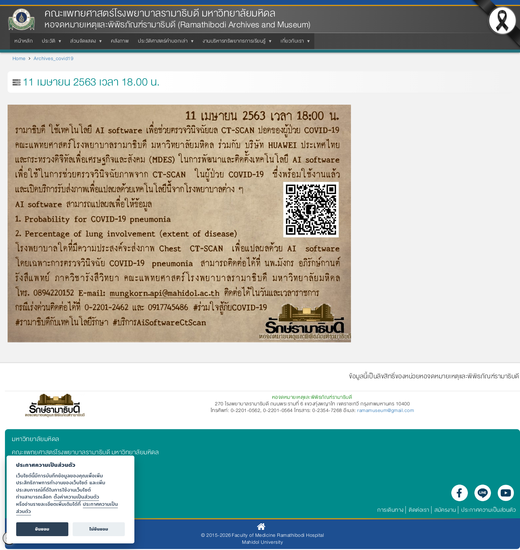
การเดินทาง (390, 510)
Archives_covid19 (53, 58)
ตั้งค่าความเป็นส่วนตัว (76, 496)
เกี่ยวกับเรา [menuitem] (293, 43)
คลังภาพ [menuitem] (120, 41)
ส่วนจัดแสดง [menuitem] (84, 43)
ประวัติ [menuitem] (50, 43)
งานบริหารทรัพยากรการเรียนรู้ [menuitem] (235, 43)
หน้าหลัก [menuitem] (24, 41)
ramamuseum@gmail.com (385, 410)
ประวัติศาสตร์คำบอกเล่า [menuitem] (164, 43)
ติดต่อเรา (419, 510)
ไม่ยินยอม (98, 529)
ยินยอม (42, 529)
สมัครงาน (445, 510)
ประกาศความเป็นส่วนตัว (488, 510)
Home (19, 58)
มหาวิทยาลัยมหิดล (35, 439)
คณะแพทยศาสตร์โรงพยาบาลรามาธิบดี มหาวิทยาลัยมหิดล (160, 13)
